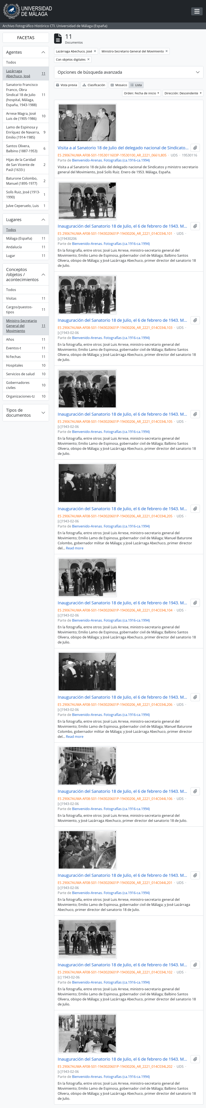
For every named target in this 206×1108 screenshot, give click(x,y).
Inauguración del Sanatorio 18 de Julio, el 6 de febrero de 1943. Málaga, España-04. (123, 602)
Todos (11, 62)
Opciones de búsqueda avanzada (90, 72)
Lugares (14, 219)
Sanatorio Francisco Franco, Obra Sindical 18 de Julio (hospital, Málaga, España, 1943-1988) (25, 94)
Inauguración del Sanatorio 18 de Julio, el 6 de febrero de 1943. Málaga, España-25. (123, 791)
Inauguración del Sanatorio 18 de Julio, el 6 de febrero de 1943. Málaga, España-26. (123, 875)
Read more (74, 548)
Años (25, 340)
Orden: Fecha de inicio (140, 93)
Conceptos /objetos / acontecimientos (22, 274)
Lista (136, 85)
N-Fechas (25, 357)
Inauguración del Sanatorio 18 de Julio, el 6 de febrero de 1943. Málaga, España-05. (123, 414)
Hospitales (25, 366)
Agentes (14, 52)
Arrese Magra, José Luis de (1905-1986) (25, 116)
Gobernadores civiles (25, 385)
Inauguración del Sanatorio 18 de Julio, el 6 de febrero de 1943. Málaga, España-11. (123, 508)
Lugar (25, 256)
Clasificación (94, 85)
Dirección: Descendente (182, 93)
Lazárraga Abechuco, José (25, 73)
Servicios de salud (25, 374)
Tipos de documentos (18, 412)
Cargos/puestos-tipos (25, 309)
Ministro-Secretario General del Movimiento (25, 325)
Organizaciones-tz (25, 397)
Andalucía (25, 247)
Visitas (25, 299)
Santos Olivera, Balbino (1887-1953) (25, 148)
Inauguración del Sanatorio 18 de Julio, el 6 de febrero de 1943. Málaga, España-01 (123, 226)
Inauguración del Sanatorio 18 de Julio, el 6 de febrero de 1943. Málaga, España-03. (123, 320)
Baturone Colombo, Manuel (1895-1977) (25, 181)
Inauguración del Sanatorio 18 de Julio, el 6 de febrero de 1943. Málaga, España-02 (123, 964)
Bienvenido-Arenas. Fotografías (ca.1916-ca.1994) (111, 160)
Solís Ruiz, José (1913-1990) (25, 194)
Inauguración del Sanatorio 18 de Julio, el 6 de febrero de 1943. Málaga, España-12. (123, 697)
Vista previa (66, 85)
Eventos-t (25, 349)
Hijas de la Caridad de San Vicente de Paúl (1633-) (25, 164)
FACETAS (25, 37)
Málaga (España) (25, 239)
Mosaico (119, 85)
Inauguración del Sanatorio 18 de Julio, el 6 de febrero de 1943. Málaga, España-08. (123, 1059)
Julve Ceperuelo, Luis (25, 206)
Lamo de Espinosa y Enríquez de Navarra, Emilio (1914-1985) (25, 132)
